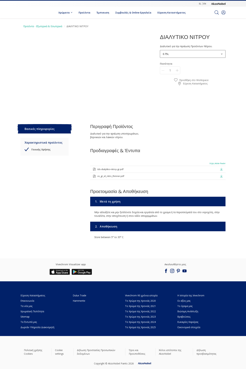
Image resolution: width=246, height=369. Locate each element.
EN (204, 3)
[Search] (217, 12)
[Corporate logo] (218, 3)
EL (200, 3)
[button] (223, 12)
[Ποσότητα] (170, 70)
